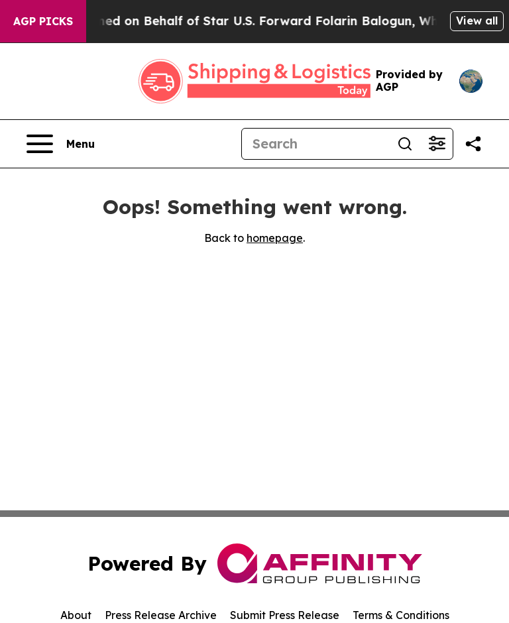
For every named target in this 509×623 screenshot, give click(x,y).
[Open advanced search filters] (437, 144)
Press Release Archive (161, 615)
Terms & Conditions (401, 615)
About (75, 615)
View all (477, 20)
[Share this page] (473, 144)
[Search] (315, 144)
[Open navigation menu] (61, 144)
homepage (275, 238)
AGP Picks (43, 21)
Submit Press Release (284, 615)
